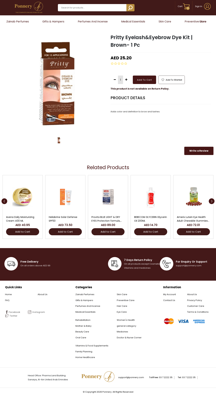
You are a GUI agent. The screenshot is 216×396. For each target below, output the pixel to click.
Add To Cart (144, 79)
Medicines (122, 331)
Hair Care (122, 306)
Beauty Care (82, 331)
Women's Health (126, 320)
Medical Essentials (133, 21)
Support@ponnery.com (131, 377)
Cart (184, 6)
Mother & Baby (83, 326)
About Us (42, 294)
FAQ (7, 300)
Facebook (12, 312)
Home (8, 294)
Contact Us (169, 300)
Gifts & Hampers (53, 21)
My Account (169, 294)
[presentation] (4, 201)
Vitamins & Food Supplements (91, 345)
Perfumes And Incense (93, 21)
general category (126, 326)
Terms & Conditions (198, 312)
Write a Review (198, 150)
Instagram (36, 312)
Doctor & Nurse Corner (129, 337)
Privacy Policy (194, 300)
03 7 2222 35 (165, 377)
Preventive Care (195, 21)
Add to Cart (22, 231)
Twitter (11, 316)
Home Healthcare (85, 357)
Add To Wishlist (171, 79)
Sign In (203, 6)
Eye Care (122, 312)
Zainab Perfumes (17, 21)
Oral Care (80, 337)
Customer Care (195, 306)
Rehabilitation (82, 320)
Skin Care (165, 21)
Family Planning (83, 351)
